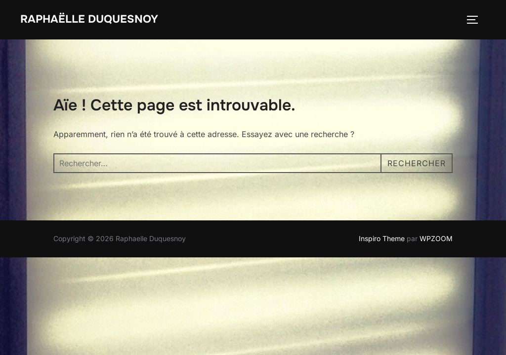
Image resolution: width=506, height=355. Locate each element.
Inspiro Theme (382, 238)
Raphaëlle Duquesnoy (89, 19)
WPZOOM (436, 238)
